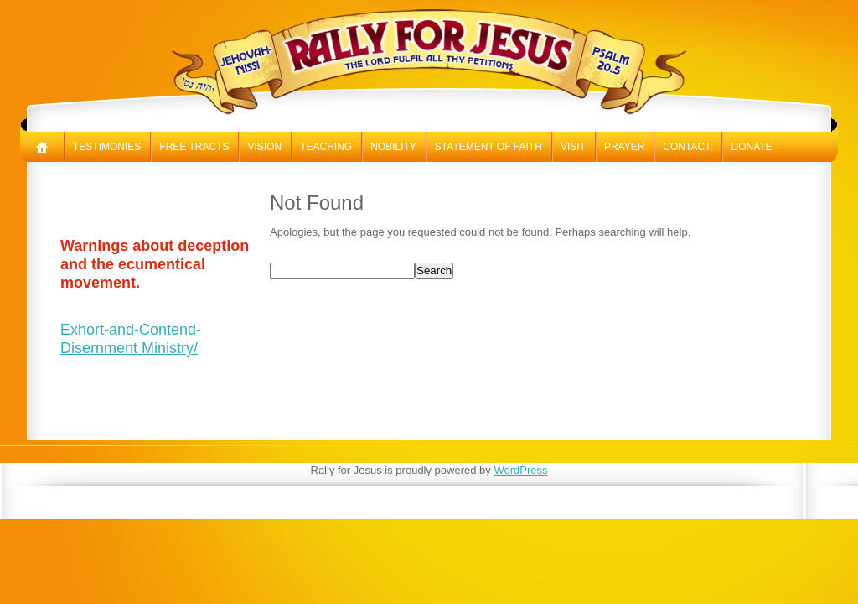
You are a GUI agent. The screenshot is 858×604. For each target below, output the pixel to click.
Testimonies (107, 147)
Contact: (687, 147)
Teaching (326, 147)
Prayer (624, 147)
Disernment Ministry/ (129, 348)
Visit (573, 147)
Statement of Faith (488, 147)
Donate (751, 147)
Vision (264, 147)
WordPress (520, 470)
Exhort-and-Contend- (130, 329)
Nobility (393, 147)
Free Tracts (194, 147)
